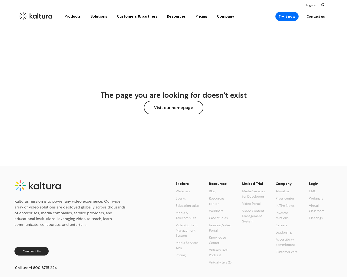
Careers (281, 225)
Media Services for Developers (253, 194)
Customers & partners (137, 16)
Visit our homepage (173, 107)
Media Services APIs (187, 245)
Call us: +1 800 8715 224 (36, 267)
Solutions (98, 16)
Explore (182, 183)
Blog (212, 191)
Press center (285, 198)
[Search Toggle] (322, 4)
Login (309, 5)
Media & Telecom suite (186, 215)
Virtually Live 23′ (220, 262)
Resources (176, 16)
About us (282, 191)
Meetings (316, 218)
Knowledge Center (217, 240)
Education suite (187, 205)
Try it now (287, 16)
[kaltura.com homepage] (42, 16)
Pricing (201, 16)
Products (73, 16)
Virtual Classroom (316, 208)
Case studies (218, 218)
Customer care (287, 252)
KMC (312, 191)
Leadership (284, 232)
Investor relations (282, 215)
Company (225, 16)
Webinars (183, 191)
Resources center (216, 201)
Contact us (316, 16)
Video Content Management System (187, 230)
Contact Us (32, 251)
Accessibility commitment (285, 242)
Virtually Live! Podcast (218, 252)
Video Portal (251, 203)
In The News (285, 205)
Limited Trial (252, 183)
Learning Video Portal (220, 228)
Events (181, 198)
